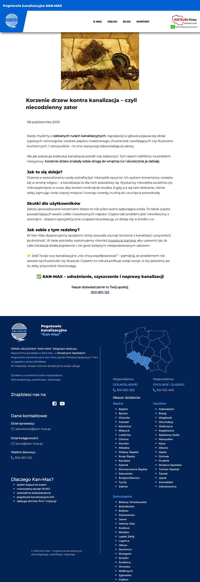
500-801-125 (100, 292)
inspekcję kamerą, (122, 240)
